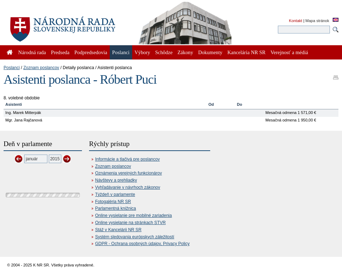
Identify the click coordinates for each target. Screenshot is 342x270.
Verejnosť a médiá (289, 52)
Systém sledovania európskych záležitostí (134, 236)
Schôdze (164, 52)
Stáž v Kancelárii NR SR (118, 229)
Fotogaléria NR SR (113, 201)
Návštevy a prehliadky (116, 180)
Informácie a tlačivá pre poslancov (127, 159)
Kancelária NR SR (246, 52)
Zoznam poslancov (41, 67)
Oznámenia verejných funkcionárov (128, 173)
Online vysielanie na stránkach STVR (130, 222)
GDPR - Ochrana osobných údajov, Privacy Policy (142, 243)
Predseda (60, 52)
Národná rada (32, 52)
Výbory (142, 52)
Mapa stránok (317, 21)
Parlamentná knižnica (115, 208)
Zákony (185, 52)
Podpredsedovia (90, 52)
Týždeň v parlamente (115, 194)
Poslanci (12, 67)
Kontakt (295, 21)
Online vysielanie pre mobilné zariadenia (133, 215)
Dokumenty (210, 52)
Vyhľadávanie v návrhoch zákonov (127, 187)
